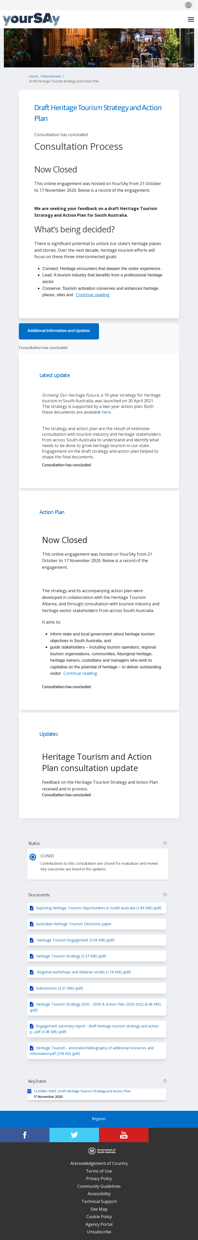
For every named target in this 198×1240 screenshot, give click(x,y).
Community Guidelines (99, 1186)
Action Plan (51, 512)
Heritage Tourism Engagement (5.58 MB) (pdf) (75, 940)
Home (33, 76)
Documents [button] (97, 895)
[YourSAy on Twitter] (74, 1135)
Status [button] (97, 843)
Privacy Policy (99, 1178)
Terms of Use (99, 1171)
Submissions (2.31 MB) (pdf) (59, 988)
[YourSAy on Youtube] (123, 1135)
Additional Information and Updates (59, 331)
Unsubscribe (99, 1232)
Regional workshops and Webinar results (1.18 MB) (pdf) (83, 972)
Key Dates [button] (97, 1081)
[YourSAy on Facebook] (25, 1135)
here (106, 412)
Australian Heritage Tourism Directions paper (73, 923)
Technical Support (99, 1201)
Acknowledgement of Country (99, 1163)
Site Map (99, 1209)
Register (99, 1119)
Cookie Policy (99, 1216)
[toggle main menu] (190, 19)
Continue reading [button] (93, 295)
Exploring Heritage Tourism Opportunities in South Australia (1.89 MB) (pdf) (98, 907)
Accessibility (99, 1194)
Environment (51, 76)
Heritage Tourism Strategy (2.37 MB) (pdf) (71, 956)
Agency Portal (99, 1224)
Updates (48, 734)
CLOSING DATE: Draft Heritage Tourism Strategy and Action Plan (82, 1091)
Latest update (54, 375)
